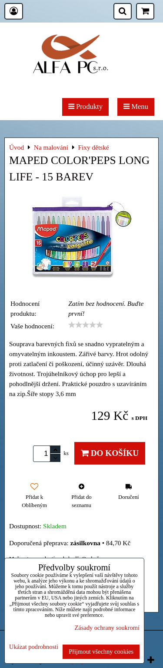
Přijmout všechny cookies (101, 651)
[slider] (85, 324)
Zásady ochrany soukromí (107, 627)
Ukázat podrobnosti (33, 647)
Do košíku (110, 453)
